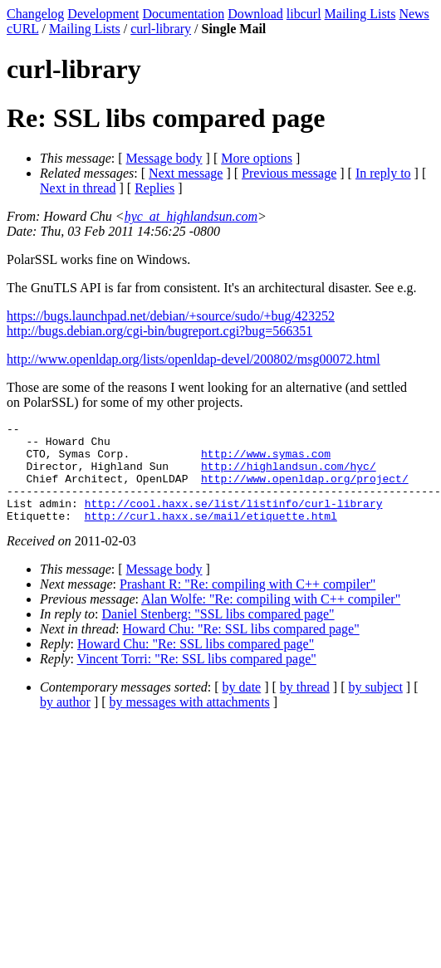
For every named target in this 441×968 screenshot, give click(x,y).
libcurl (304, 14)
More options (256, 158)
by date (242, 707)
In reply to (383, 173)
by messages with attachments (190, 722)
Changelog (35, 14)
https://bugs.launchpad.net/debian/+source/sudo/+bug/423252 (171, 316)
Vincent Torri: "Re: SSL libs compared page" (196, 679)
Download (255, 14)
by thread (305, 707)
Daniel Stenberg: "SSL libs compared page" (218, 634)
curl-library (160, 29)
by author (65, 722)
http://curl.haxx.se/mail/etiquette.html (211, 535)
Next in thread (78, 188)
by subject (376, 707)
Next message (186, 173)
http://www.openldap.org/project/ (305, 490)
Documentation (184, 14)
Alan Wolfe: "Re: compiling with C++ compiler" (270, 619)
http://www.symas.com (266, 460)
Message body (164, 158)
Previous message (289, 173)
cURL (23, 29)
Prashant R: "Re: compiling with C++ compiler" (247, 604)
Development (103, 14)
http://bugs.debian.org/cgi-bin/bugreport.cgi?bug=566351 (159, 331)
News (414, 14)
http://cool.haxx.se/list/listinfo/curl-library (234, 520)
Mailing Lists (360, 14)
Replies (154, 188)
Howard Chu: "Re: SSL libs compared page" (240, 649)
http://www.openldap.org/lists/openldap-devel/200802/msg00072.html (193, 359)
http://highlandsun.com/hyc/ (288, 475)
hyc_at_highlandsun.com (191, 216)
